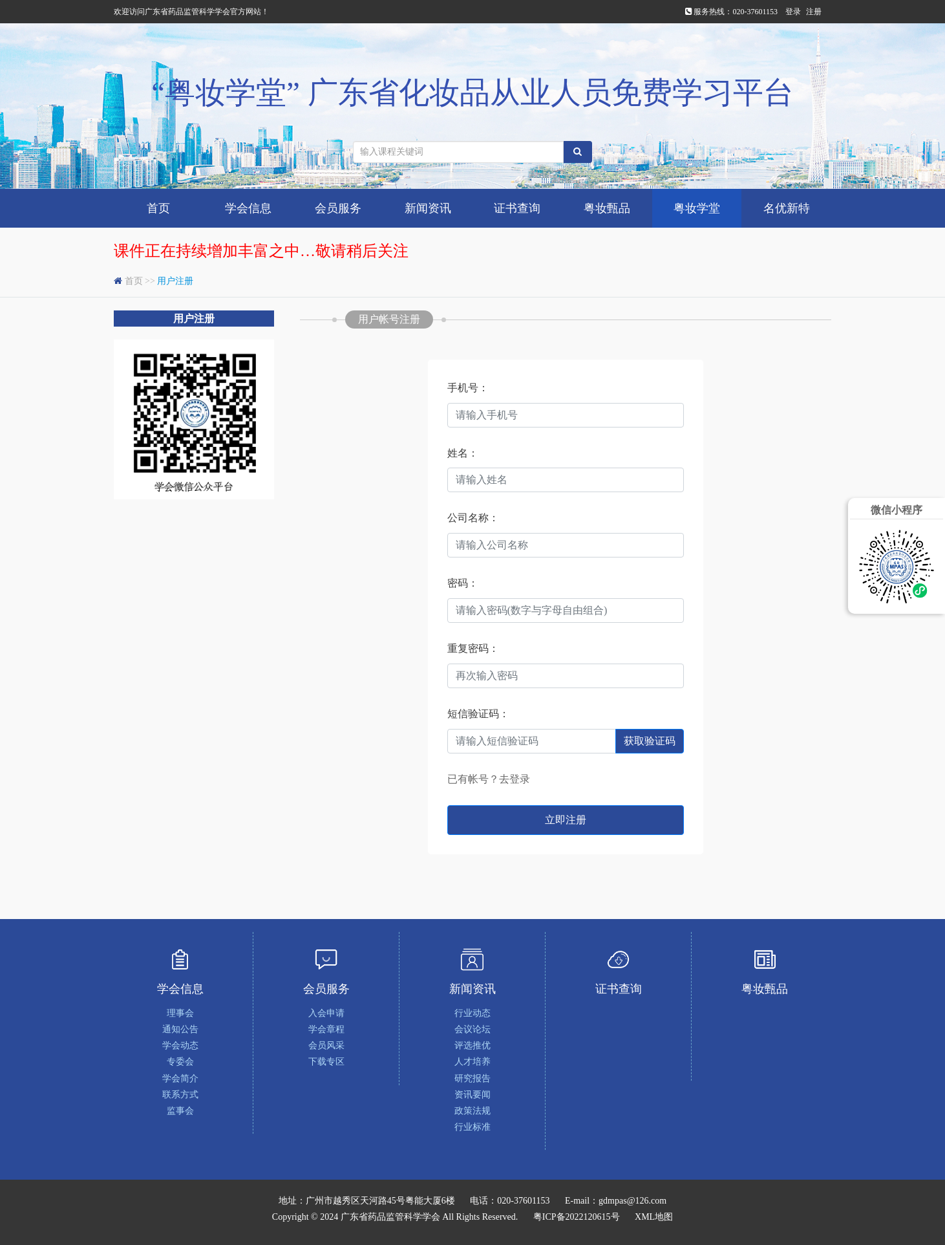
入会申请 (326, 1013)
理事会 (180, 1013)
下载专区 (326, 1061)
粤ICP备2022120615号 (576, 1217)
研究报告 (472, 1078)
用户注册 (175, 281)
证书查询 (517, 208)
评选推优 (472, 1045)
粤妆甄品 (607, 208)
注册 (814, 11)
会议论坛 (472, 1029)
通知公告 (180, 1029)
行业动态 (472, 1013)
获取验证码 (649, 740)
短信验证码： (478, 713)
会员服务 (338, 208)
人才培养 (472, 1061)
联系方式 (180, 1094)
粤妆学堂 (697, 208)
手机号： (468, 387)
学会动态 (180, 1045)
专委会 (180, 1061)
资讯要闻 (472, 1094)
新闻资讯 (428, 208)
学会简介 (180, 1078)
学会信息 (248, 208)
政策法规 (472, 1111)
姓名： (462, 453)
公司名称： (473, 517)
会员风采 (326, 1045)
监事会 (180, 1111)
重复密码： (473, 648)
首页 (158, 208)
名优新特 (786, 208)
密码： (462, 583)
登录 (793, 11)
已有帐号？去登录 (488, 779)
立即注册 (565, 819)
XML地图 (654, 1217)
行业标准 (472, 1127)
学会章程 (326, 1029)
